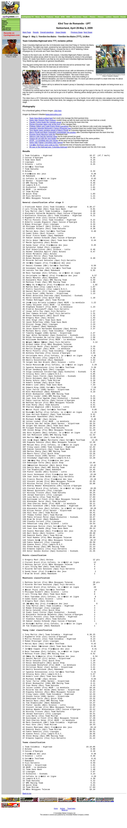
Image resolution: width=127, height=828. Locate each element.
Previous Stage (77, 32)
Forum (123, 17)
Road (57, 17)
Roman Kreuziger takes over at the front (44, 124)
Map (3, 26)
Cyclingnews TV (27, 17)
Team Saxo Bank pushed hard (41, 118)
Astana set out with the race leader (42, 138)
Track (85, 17)
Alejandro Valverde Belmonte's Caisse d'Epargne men (50, 128)
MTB (63, 17)
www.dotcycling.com (54, 114)
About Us (65, 810)
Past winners (6, 28)
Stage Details (61, 32)
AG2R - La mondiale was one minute (43, 141)
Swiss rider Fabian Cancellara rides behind (46, 143)
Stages (4, 21)
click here (58, 111)
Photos (92, 17)
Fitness (100, 17)
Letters (108, 17)
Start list (5, 23)
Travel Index (71, 808)
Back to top (27, 793)
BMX (68, 17)
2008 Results (6, 30)
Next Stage (88, 32)
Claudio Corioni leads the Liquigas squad (45, 122)
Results (36, 32)
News (37, 17)
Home (4, 19)
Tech (43, 17)
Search (116, 17)
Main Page (27, 32)
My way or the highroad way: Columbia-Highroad (48, 147)
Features (50, 17)
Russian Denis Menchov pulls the (42, 134)
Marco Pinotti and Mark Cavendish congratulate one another (52, 132)
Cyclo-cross (76, 17)
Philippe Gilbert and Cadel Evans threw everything (48, 126)
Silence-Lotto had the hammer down (43, 136)
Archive (62, 808)
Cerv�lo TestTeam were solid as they (44, 145)
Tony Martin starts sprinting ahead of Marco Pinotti (48, 130)
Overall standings (47, 32)
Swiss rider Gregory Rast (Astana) (42, 120)
